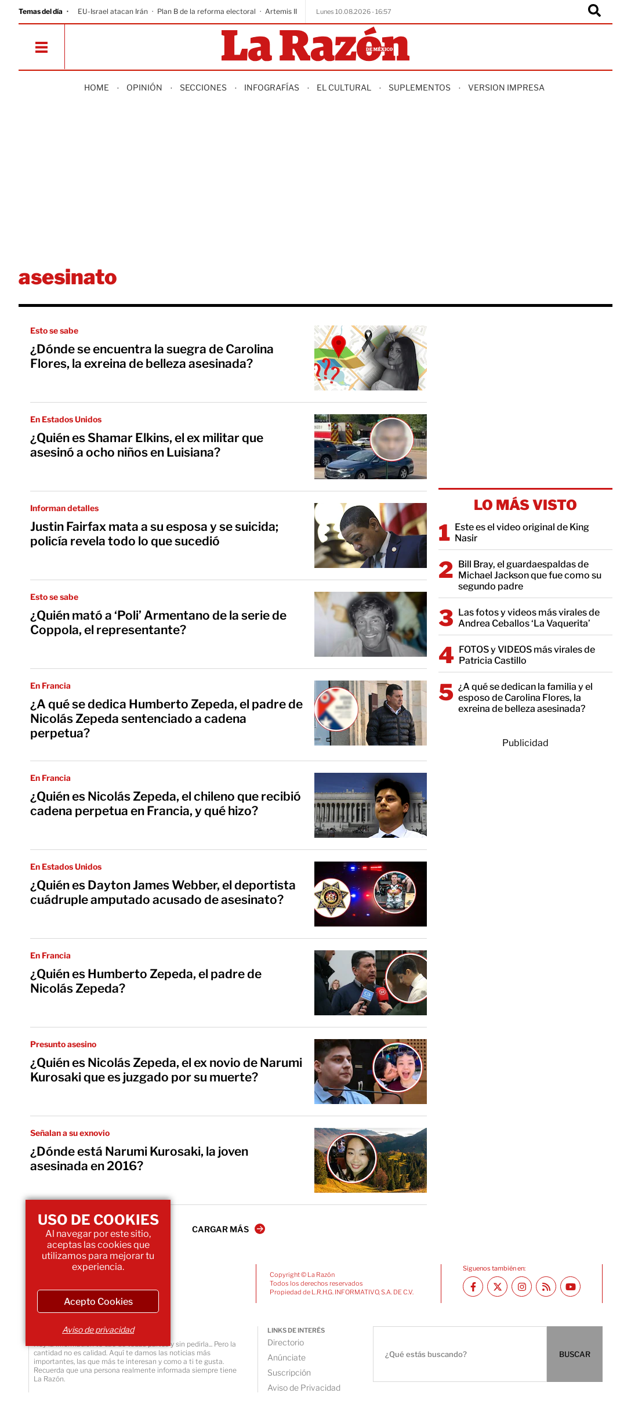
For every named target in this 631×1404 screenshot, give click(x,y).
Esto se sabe (54, 330)
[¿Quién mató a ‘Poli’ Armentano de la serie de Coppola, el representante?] (370, 624)
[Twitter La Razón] (497, 1286)
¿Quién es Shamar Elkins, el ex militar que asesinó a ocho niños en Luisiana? (146, 444)
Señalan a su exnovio (70, 1133)
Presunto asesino (63, 1044)
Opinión (144, 87)
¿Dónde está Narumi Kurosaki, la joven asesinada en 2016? (139, 1158)
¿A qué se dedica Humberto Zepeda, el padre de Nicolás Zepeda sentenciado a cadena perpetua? (166, 718)
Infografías (271, 87)
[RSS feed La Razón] (546, 1286)
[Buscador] (594, 11)
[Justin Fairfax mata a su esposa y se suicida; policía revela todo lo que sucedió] (370, 535)
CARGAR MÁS (228, 1229)
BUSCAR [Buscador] (574, 1354)
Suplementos (420, 87)
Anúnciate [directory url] (286, 1357)
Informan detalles (64, 508)
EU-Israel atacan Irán (113, 11)
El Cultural (344, 87)
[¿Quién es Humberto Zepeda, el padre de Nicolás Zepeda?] (370, 982)
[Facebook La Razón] (473, 1286)
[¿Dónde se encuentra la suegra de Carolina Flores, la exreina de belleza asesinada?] (370, 357)
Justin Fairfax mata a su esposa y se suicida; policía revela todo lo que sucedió (154, 533)
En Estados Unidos (65, 419)
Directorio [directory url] (285, 1342)
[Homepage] (315, 45)
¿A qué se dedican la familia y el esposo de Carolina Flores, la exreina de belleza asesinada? (525, 697)
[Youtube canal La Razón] (570, 1286)
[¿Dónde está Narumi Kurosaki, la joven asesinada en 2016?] (370, 1160)
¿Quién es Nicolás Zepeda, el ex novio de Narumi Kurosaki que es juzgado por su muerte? (166, 1069)
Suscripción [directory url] (289, 1372)
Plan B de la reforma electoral (206, 11)
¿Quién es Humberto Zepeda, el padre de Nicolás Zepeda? (146, 981)
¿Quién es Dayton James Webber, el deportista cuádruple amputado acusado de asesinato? (163, 892)
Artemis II (281, 11)
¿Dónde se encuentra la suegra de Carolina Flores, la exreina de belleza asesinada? (152, 356)
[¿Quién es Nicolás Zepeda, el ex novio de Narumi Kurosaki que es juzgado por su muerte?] (370, 1071)
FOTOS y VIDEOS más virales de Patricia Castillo (527, 655)
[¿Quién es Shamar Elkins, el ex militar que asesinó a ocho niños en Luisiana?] (370, 446)
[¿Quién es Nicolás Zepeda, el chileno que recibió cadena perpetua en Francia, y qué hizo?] (370, 805)
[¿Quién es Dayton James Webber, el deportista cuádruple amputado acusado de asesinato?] (370, 894)
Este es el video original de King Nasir (522, 533)
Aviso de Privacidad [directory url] (303, 1387)
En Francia (50, 685)
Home (96, 87)
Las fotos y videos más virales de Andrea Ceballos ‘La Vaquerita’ (529, 618)
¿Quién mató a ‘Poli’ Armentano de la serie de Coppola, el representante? (158, 622)
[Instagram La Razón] (522, 1286)
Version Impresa (506, 87)
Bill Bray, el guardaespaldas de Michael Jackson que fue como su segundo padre (529, 575)
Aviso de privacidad (98, 1329)
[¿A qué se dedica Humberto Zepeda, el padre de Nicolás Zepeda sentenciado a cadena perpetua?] (370, 713)
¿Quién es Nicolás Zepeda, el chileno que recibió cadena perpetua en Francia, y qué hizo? (165, 803)
